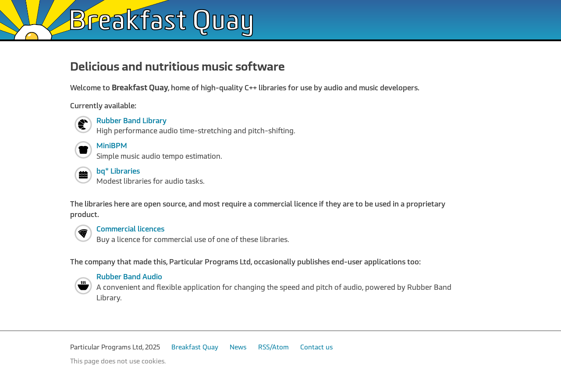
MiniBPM (111, 145)
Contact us (316, 347)
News (238, 347)
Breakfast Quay (194, 347)
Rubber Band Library (131, 120)
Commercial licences (130, 229)
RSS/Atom (273, 347)
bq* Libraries (118, 171)
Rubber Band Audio (129, 276)
